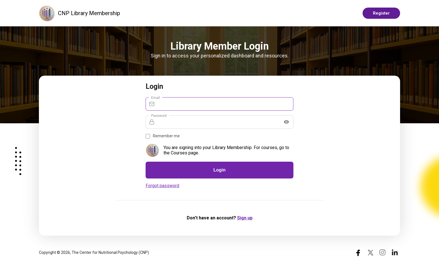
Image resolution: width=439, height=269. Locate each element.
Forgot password (162, 185)
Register (381, 13)
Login (219, 170)
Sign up (245, 218)
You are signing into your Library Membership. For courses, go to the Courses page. (226, 150)
